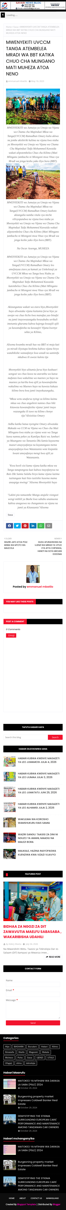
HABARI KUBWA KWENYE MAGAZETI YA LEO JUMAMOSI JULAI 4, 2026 (38, 760)
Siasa (15, 26)
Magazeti (33, 1052)
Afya (7, 1046)
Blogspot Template (26, 1204)
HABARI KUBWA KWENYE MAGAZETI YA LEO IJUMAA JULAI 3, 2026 (38, 775)
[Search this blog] (25, 737)
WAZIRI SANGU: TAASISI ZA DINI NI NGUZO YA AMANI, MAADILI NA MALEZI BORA (38, 838)
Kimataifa (9, 1052)
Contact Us (36, 1198)
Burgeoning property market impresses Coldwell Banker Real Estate (38, 1100)
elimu (19, 1063)
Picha (20, 1057)
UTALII (51, 1057)
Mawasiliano (52, 1198)
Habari (44, 1046)
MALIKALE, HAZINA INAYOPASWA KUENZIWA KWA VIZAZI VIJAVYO (37, 852)
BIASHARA (19, 1046)
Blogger (56, 1204)
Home (9, 26)
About (22, 1198)
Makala (45, 1052)
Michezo (9, 1057)
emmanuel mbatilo (17, 81)
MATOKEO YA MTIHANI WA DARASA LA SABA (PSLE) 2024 (39, 1082)
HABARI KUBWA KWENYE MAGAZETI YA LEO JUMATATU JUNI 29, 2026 (38, 790)
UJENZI (40, 1057)
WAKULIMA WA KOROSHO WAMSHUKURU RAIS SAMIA (34, 821)
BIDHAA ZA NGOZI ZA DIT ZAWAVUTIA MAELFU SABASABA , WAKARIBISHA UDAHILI (32, 931)
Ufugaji (8, 1063)
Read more (54, 956)
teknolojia (30, 1063)
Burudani (32, 1046)
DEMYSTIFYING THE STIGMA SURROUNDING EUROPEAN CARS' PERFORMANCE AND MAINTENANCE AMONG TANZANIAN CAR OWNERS (39, 1121)
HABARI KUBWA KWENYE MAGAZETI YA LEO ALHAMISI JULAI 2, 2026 (38, 806)
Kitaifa (21, 1052)
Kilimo (55, 1046)
